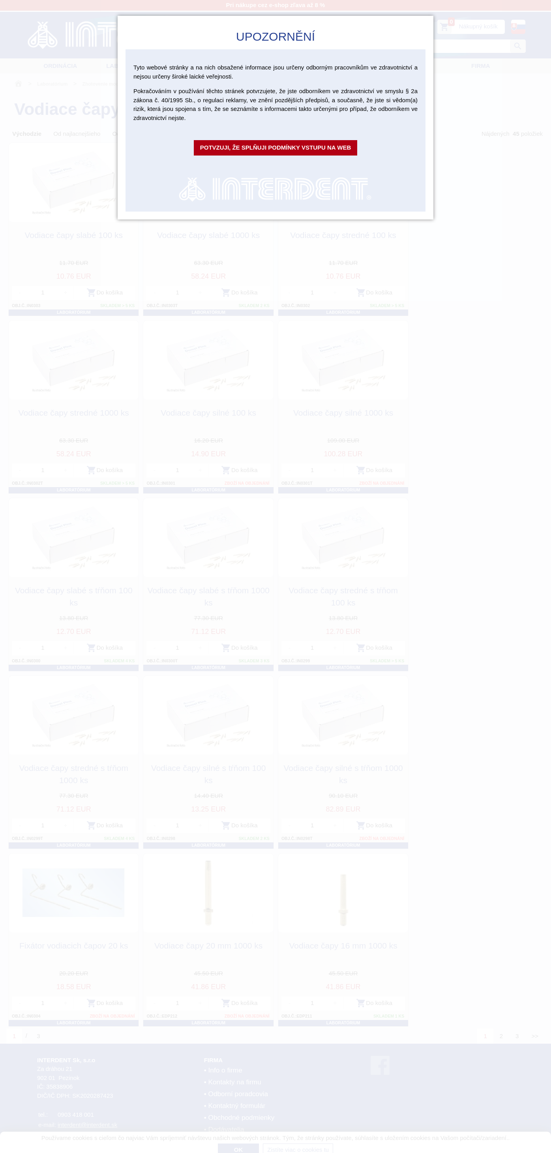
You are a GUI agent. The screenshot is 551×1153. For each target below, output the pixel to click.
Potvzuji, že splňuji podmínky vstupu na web (275, 147)
